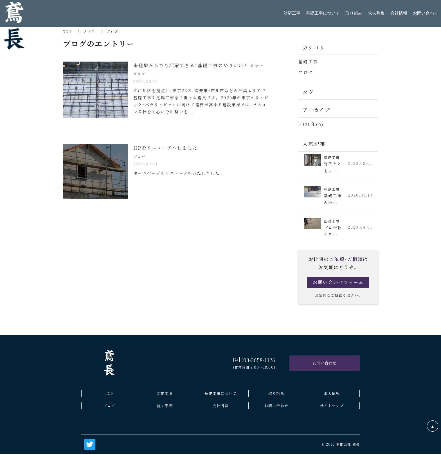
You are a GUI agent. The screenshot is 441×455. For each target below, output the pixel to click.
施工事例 (165, 405)
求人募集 (376, 13)
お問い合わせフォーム (338, 282)
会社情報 (221, 405)
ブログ (89, 31)
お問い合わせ (276, 405)
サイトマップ (332, 405)
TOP (67, 31)
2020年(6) (310, 124)
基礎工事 (308, 61)
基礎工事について (220, 393)
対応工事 (165, 393)
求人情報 (332, 393)
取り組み (276, 393)
